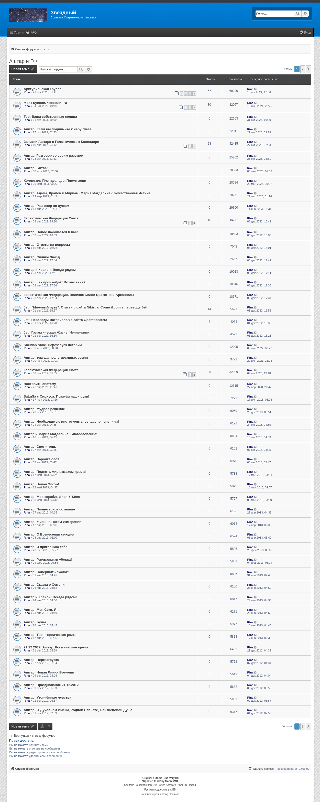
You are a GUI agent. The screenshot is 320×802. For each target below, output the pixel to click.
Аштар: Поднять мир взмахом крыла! (55, 472)
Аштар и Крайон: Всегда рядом (50, 270)
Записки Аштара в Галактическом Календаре (61, 142)
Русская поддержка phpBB (160, 789)
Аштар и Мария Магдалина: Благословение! (60, 434)
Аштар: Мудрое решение (44, 409)
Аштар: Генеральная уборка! (48, 559)
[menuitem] (31, 32)
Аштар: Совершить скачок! (46, 572)
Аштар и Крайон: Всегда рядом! (50, 597)
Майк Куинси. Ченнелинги (45, 103)
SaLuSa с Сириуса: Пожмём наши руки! (56, 396)
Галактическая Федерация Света (51, 218)
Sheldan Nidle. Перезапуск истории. (53, 345)
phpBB (151, 785)
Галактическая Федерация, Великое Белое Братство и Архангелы (79, 295)
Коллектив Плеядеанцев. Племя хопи (55, 181)
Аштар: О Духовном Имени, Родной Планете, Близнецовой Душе (78, 710)
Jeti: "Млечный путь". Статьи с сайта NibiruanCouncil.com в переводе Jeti (85, 307)
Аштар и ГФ (23, 61)
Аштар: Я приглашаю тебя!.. (47, 547)
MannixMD (171, 781)
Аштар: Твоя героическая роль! (50, 635)
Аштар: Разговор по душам (46, 206)
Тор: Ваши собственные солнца (50, 117)
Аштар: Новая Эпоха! (41, 484)
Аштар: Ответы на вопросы (47, 245)
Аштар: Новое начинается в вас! (51, 232)
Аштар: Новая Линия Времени (49, 672)
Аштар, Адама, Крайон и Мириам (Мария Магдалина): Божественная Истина (87, 193)
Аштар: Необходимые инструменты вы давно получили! (71, 421)
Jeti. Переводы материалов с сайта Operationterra (65, 320)
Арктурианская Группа (43, 89)
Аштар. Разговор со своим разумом (54, 155)
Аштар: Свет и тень (40, 446)
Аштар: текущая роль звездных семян (56, 357)
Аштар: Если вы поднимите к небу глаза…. (60, 129)
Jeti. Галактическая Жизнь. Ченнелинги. (57, 332)
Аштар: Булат (35, 622)
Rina (27, 92)
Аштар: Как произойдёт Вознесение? (55, 282)
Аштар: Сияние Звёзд (42, 257)
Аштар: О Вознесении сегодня (49, 534)
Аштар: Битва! (36, 168)
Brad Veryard (171, 778)
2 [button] (303, 69)
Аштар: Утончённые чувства (47, 697)
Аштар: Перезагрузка (41, 660)
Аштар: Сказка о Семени (44, 584)
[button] (308, 69)
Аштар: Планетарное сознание (49, 509)
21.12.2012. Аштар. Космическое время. (56, 647)
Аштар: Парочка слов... (43, 459)
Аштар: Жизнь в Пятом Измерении (53, 522)
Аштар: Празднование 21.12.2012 (51, 685)
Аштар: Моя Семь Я (40, 610)
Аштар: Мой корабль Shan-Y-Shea (52, 497)
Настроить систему (40, 384)
